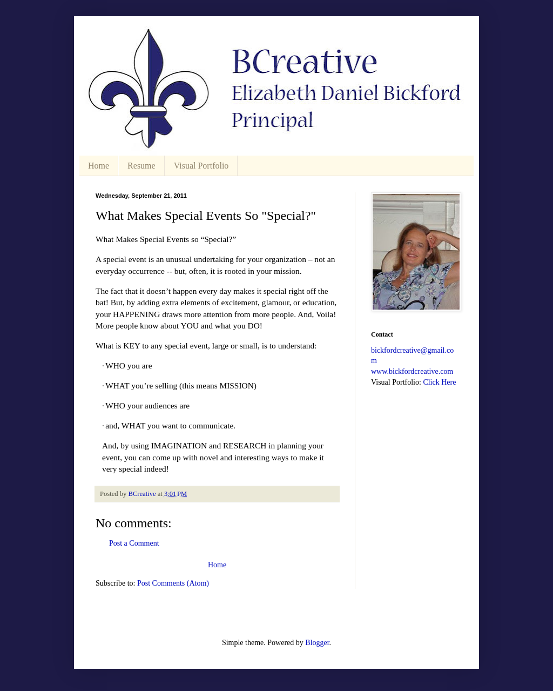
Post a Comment (134, 543)
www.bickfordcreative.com (412, 371)
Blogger (317, 643)
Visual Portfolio (201, 165)
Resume (141, 165)
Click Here (439, 382)
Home (98, 165)
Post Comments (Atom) (173, 583)
